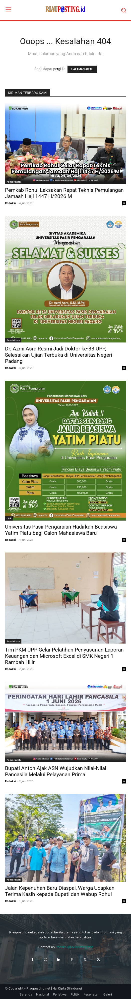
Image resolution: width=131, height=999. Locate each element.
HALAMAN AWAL (82, 69)
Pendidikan (13, 340)
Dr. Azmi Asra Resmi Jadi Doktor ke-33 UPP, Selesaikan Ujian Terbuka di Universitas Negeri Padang (58, 355)
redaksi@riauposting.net (74, 947)
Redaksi (10, 203)
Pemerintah (13, 181)
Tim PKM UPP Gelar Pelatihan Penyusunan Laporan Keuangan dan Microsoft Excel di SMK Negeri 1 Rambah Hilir (64, 656)
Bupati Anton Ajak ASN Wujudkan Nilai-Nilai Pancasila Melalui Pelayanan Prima (55, 771)
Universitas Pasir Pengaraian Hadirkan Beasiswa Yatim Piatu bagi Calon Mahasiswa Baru (61, 530)
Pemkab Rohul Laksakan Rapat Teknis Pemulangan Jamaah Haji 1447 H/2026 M (64, 193)
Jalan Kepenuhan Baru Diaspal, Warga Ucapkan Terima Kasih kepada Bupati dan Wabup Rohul (60, 891)
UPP (8, 518)
